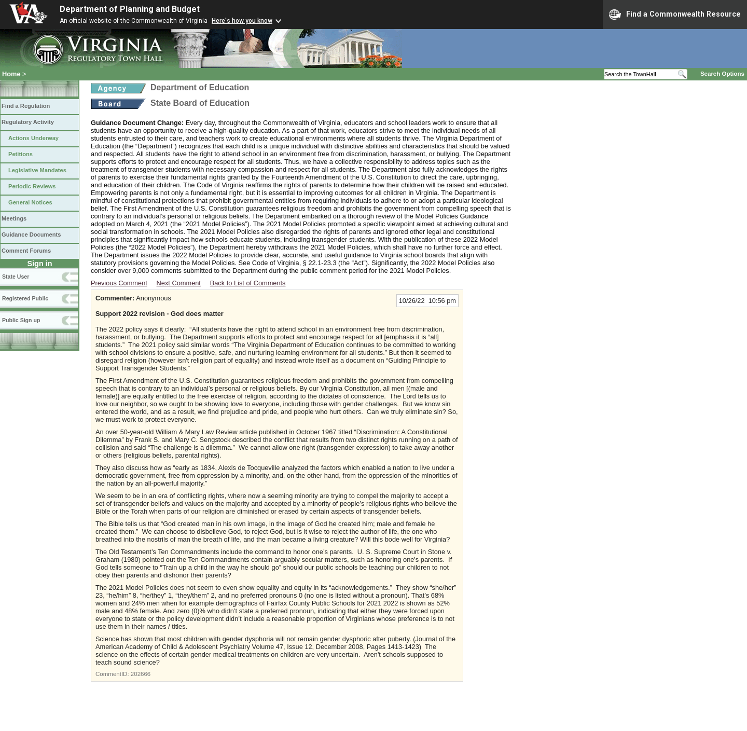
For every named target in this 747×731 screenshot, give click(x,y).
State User (15, 276)
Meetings (14, 218)
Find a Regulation (26, 106)
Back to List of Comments (248, 283)
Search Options (722, 74)
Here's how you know (242, 20)
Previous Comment (119, 283)
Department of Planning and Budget (130, 9)
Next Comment (179, 283)
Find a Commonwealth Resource (675, 14)
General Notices (30, 202)
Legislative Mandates (37, 170)
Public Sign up (21, 320)
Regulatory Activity (28, 122)
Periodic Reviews (32, 186)
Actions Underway (33, 138)
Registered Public (25, 298)
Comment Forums (26, 250)
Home (11, 74)
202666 (140, 674)
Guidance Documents (31, 234)
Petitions (20, 154)
